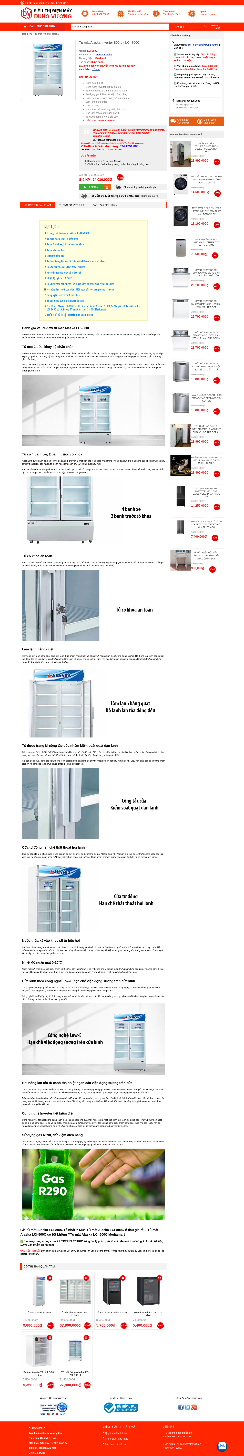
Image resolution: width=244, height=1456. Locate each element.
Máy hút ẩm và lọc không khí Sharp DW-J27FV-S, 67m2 (206, 242)
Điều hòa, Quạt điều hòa (42, 1438)
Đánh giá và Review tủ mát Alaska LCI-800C (68, 233)
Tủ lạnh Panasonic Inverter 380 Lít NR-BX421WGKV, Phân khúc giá (206, 492)
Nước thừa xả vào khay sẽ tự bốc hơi (64, 272)
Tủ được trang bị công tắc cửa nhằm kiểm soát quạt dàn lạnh (76, 261)
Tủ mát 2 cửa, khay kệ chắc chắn (62, 239)
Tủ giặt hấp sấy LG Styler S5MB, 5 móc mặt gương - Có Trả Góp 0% (206, 429)
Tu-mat (38, 34)
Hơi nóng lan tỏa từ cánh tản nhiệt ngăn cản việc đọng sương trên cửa (80, 289)
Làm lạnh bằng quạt (56, 255)
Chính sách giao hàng (115, 1438)
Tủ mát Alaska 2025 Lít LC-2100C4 (75, 1314)
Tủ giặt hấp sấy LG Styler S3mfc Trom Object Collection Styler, (206, 147)
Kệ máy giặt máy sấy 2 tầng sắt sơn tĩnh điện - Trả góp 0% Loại (206, 555)
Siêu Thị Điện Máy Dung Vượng (202, 45)
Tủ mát (96, 69)
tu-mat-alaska (52, 34)
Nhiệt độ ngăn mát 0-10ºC (59, 278)
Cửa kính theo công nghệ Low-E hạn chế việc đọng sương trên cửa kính (80, 284)
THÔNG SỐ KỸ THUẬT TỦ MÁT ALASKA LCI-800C (70, 315)
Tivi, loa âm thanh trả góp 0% (45, 1433)
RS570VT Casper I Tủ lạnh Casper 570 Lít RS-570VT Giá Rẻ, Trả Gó (206, 524)
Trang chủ (27, 34)
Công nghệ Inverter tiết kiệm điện (63, 295)
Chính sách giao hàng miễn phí (136, 187)
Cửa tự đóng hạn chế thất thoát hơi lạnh (66, 267)
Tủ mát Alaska (104, 54)
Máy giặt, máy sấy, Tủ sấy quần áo (48, 1443)
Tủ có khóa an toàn (56, 250)
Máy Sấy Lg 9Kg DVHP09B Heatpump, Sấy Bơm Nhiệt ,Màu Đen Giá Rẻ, (206, 211)
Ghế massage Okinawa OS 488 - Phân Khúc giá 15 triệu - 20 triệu (206, 460)
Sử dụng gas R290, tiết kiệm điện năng (66, 300)
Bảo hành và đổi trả (114, 1444)
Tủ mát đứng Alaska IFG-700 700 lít (75, 1373)
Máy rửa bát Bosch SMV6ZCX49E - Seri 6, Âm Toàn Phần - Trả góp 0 (206, 335)
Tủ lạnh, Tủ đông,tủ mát (42, 1448)
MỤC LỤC (50, 226)
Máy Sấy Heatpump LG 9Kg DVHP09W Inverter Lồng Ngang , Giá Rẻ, (206, 179)
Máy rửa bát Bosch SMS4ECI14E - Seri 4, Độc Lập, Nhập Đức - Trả (206, 366)
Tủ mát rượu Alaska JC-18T (111, 1312)
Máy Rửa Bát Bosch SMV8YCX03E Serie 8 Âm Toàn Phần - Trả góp (206, 273)
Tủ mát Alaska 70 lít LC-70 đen (148, 1314)
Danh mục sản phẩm (42, 26)
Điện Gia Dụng (37, 1452)
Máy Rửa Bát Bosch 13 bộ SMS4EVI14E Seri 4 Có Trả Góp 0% (206, 398)
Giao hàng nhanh (100, 12)
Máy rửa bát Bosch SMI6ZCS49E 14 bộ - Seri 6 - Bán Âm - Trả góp (206, 304)
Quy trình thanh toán (114, 1432)
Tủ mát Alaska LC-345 (38, 1312)
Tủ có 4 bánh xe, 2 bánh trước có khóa (65, 244)
